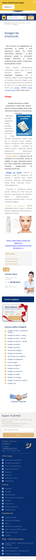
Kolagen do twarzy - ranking (17, 335)
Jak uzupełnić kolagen (12, 548)
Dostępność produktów (12, 463)
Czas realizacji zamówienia (13, 460)
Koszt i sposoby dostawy (13, 466)
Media (7, 523)
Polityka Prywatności (11, 506)
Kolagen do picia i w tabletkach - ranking (18, 331)
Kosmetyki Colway (12, 259)
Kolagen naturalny (14, 347)
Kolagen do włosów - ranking (17, 341)
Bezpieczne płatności (11, 469)
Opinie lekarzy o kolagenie (16, 356)
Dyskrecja (8, 475)
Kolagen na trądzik (14, 374)
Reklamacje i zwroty (11, 478)
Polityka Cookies (10, 509)
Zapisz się (18, 435)
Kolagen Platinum (12, 156)
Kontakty (8, 500)
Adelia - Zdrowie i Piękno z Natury (16, 529)
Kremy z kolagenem (14, 365)
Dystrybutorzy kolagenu (12, 520)
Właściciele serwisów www (13, 526)
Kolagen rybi (12, 383)
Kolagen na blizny (13, 368)
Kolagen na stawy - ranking (16, 338)
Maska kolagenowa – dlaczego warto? (17, 551)
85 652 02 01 (13, 282)
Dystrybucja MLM (10, 517)
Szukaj (24, 18)
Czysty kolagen (12, 362)
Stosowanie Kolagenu (15, 350)
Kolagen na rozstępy (14, 377)
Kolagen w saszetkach (15, 353)
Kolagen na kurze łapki (12, 554)
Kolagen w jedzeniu (14, 344)
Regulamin (8, 488)
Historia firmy (9, 481)
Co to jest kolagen (12, 264)
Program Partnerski (11, 532)
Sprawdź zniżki (15, 318)
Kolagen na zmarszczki (15, 206)
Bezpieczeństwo (10, 494)
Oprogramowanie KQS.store (10, 558)
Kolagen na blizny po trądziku (17, 380)
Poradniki (8, 491)
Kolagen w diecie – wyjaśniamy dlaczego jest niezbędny (19, 544)
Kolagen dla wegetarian (15, 359)
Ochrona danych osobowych (14, 497)
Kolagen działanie (12, 261)
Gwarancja (8, 472)
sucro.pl (27, 558)
